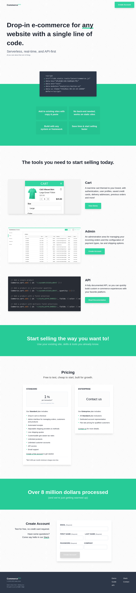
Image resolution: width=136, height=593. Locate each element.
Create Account (94, 251)
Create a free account (34, 454)
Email (66, 525)
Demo (114, 578)
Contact (126, 582)
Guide (114, 582)
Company (88, 543)
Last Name (93, 534)
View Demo (93, 206)
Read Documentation (97, 300)
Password (68, 543)
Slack (46, 537)
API (113, 585)
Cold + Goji (20, 587)
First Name (68, 534)
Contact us (94, 399)
